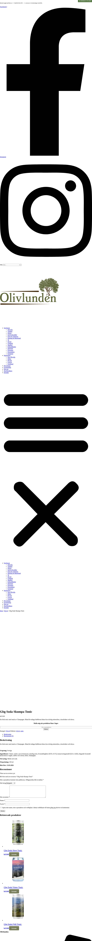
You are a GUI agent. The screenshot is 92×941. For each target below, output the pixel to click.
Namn (2, 803)
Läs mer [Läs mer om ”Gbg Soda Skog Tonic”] (14, 856)
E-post (2, 806)
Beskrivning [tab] (7, 734)
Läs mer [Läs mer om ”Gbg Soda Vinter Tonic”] (14, 893)
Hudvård (10, 348)
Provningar (7, 366)
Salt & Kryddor (12, 335)
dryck (18, 731)
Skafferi (10, 345)
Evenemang (7, 367)
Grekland (10, 364)
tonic (22, 731)
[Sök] (20, 265)
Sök (1, 265)
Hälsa (9, 359)
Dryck (9, 342)
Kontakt (6, 372)
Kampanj (10, 354)
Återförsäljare (8, 371)
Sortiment (7, 328)
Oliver (9, 333)
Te (8, 340)
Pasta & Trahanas (13, 336)
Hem (1, 611)
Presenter (10, 350)
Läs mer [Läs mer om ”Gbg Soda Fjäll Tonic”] (14, 930)
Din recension (5, 799)
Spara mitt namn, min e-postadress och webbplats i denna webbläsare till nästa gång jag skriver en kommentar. (36, 810)
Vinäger (10, 331)
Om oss (6, 369)
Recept (10, 360)
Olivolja (10, 330)
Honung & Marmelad (14, 338)
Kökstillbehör (12, 347)
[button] (46, 468)
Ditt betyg (3, 783)
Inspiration (7, 355)
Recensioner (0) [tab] (8, 736)
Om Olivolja (11, 357)
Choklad (10, 343)
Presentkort (11, 352)
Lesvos (10, 362)
